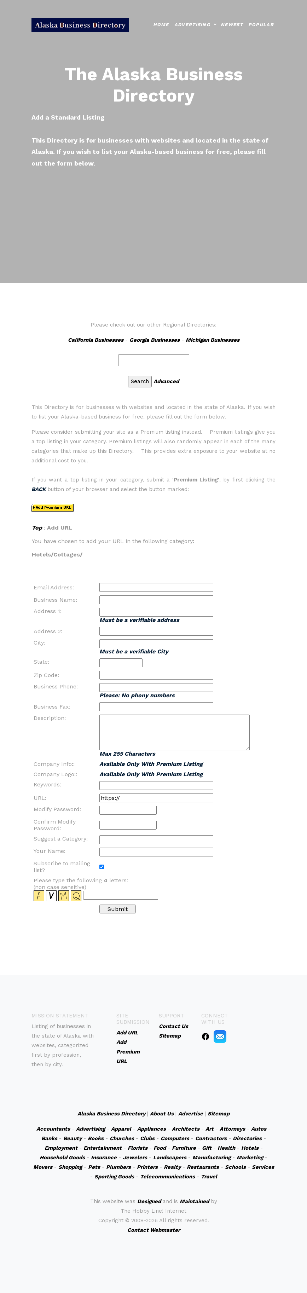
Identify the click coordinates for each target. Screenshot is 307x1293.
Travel (209, 1176)
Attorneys (232, 1129)
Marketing (250, 1157)
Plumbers (118, 1167)
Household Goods (62, 1157)
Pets (94, 1167)
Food (160, 1148)
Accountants (53, 1129)
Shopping (70, 1167)
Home (161, 24)
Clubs (147, 1138)
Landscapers (169, 1157)
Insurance (104, 1157)
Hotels (250, 1148)
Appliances (151, 1129)
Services (263, 1167)
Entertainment (102, 1148)
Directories (247, 1138)
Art (209, 1129)
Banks (49, 1138)
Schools (235, 1167)
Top (37, 527)
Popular (261, 24)
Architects (185, 1129)
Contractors (211, 1138)
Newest (232, 24)
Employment (61, 1148)
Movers (42, 1167)
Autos (258, 1129)
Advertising (192, 24)
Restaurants (203, 1167)
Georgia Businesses (154, 340)
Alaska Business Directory (111, 1113)
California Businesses (95, 340)
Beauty (72, 1138)
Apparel (121, 1129)
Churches (122, 1138)
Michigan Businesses (212, 340)
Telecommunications (167, 1176)
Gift (207, 1148)
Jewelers (135, 1157)
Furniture (184, 1148)
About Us (162, 1113)
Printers (147, 1167)
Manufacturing (211, 1157)
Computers (175, 1138)
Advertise (190, 1113)
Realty (172, 1167)
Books (96, 1138)
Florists (137, 1148)
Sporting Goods (114, 1176)
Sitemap (219, 1113)
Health (226, 1148)
